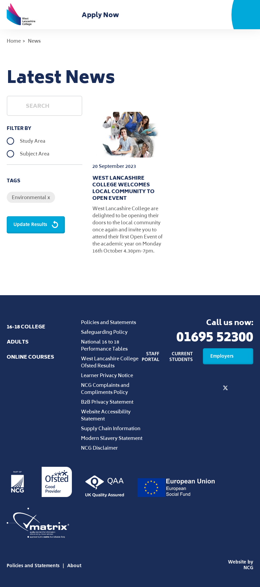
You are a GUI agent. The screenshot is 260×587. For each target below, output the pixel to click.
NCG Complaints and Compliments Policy (105, 388)
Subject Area (34, 153)
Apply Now (102, 14)
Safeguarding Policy (104, 332)
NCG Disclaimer (99, 448)
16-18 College (26, 326)
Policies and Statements (108, 322)
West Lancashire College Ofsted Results (109, 362)
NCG (248, 568)
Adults (18, 341)
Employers (228, 356)
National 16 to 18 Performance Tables (104, 345)
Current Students (181, 356)
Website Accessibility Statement (106, 415)
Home (14, 41)
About (74, 566)
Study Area (32, 141)
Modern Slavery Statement (111, 438)
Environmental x (31, 197)
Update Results (36, 224)
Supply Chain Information (110, 428)
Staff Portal (150, 356)
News (34, 41)
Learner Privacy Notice (107, 375)
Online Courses (30, 357)
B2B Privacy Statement (107, 402)
